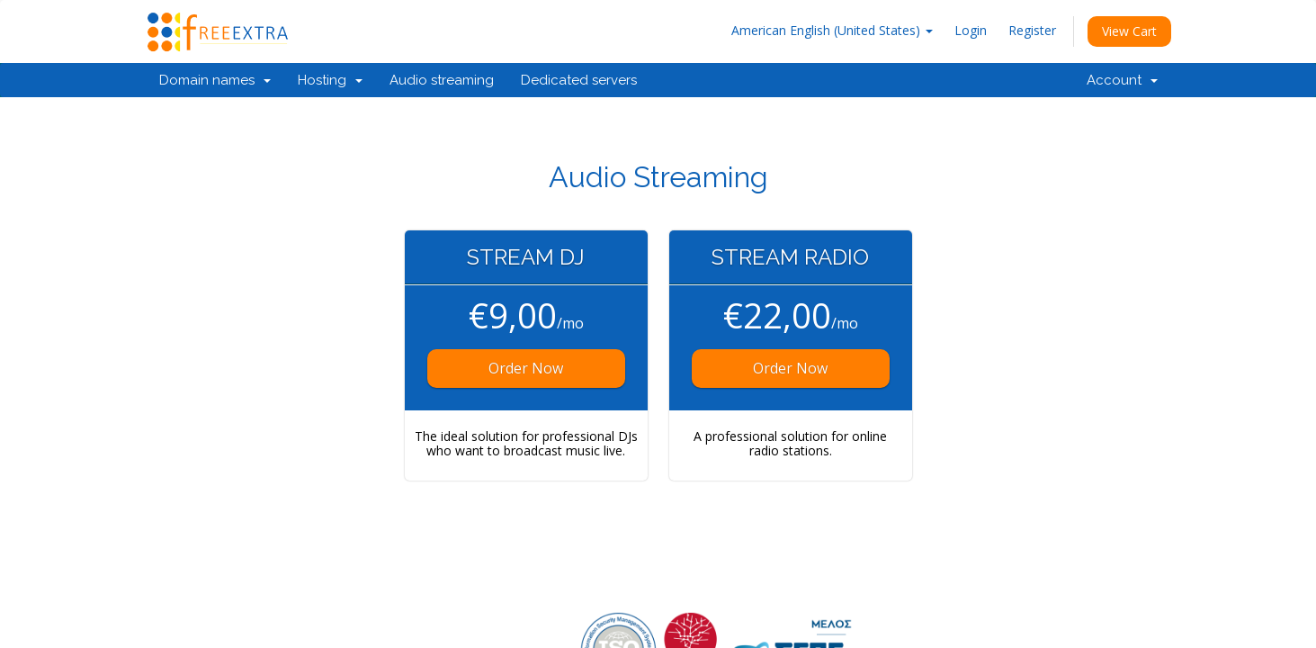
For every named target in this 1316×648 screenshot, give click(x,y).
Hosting (330, 80)
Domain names (215, 80)
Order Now (525, 368)
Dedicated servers (579, 80)
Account (1122, 80)
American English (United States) (832, 30)
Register (1032, 30)
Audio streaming (441, 80)
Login (970, 30)
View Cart (1129, 31)
